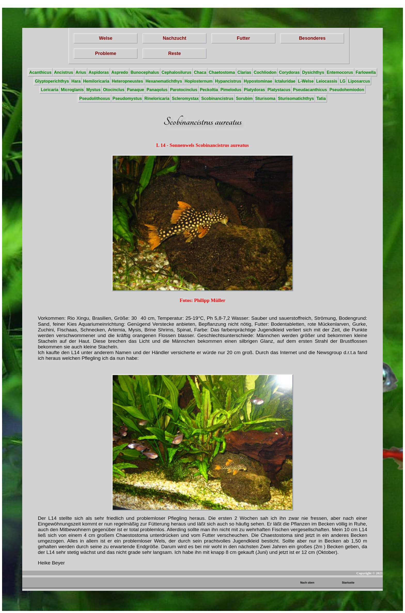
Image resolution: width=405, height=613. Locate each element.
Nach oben (307, 582)
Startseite (348, 582)
